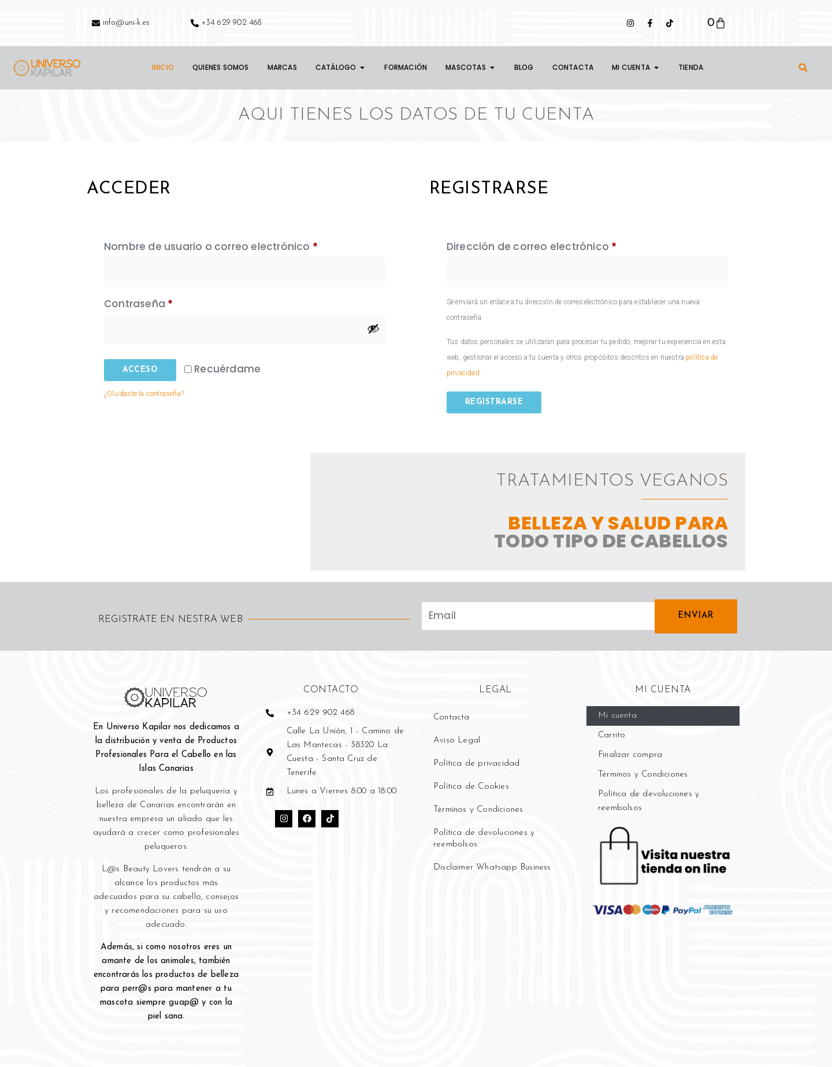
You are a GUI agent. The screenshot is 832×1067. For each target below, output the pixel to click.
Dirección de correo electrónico (561, 245)
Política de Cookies (471, 786)
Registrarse (494, 402)
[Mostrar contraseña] (373, 328)
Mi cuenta (617, 715)
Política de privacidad (476, 763)
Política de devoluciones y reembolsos (483, 839)
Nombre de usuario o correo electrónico (240, 245)
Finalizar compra (630, 755)
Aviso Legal (456, 740)
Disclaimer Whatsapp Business (492, 867)
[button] (803, 67)
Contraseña (167, 302)
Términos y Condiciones (478, 809)
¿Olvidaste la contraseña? (144, 394)
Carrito (611, 735)
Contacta (451, 717)
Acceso (140, 369)
